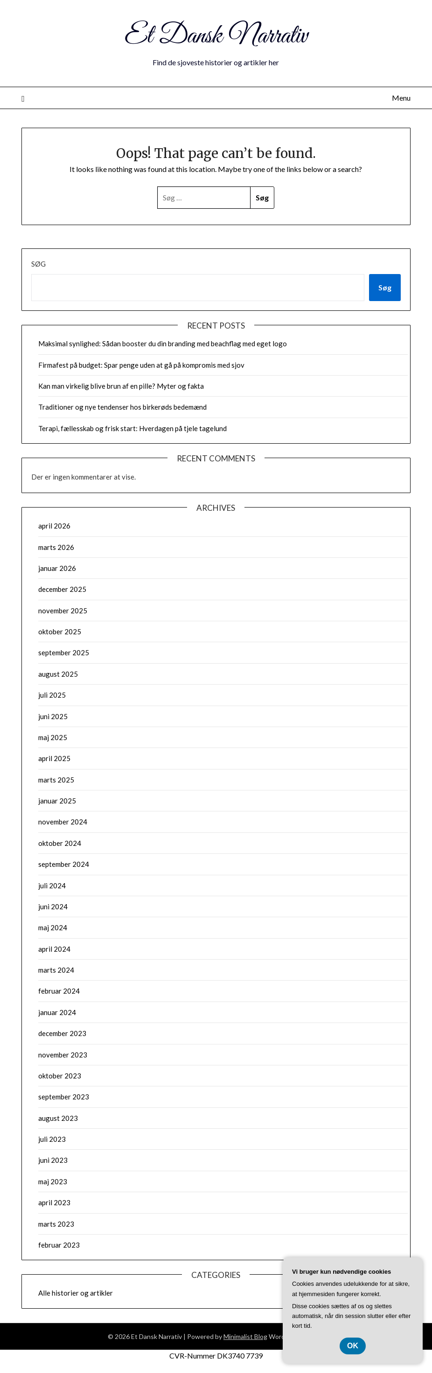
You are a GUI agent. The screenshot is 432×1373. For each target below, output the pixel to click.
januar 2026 (57, 568)
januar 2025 (57, 800)
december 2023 (62, 1033)
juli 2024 (52, 885)
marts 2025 (56, 780)
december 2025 (62, 589)
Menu (401, 97)
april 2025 (54, 758)
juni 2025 (53, 716)
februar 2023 (59, 1245)
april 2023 (54, 1202)
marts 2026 (56, 547)
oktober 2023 (59, 1075)
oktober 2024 (59, 843)
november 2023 (62, 1054)
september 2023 (63, 1096)
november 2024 (62, 821)
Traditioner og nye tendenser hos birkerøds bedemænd (122, 407)
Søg (38, 264)
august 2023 (58, 1118)
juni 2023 (53, 1160)
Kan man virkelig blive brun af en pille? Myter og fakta (121, 386)
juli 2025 (52, 695)
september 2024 (63, 864)
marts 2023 (56, 1224)
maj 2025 (52, 737)
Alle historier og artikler (75, 1293)
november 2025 (62, 610)
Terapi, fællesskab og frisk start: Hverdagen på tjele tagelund (132, 428)
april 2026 (54, 526)
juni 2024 (53, 906)
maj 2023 (52, 1181)
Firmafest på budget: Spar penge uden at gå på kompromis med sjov (141, 365)
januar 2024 (57, 1012)
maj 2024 (52, 927)
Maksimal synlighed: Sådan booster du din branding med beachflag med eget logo (162, 343)
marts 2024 (56, 970)
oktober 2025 (59, 631)
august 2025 (58, 674)
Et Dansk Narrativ (216, 36)
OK (352, 1346)
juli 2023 (52, 1139)
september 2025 (63, 652)
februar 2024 (59, 991)
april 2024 (54, 949)
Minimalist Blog (245, 1336)
